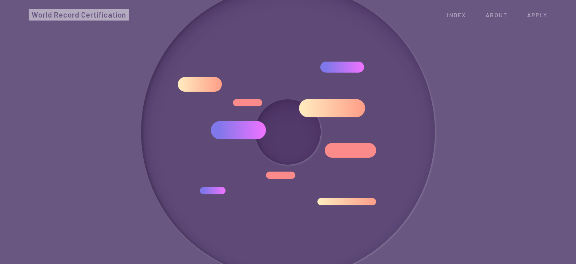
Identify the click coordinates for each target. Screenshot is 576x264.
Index (456, 14)
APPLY (537, 14)
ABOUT (497, 14)
